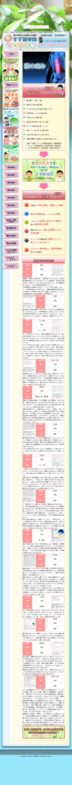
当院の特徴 (10, 751)
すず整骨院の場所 (57, 751)
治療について (20, 751)
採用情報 (67, 751)
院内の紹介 (30, 751)
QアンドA (46, 751)
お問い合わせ (36, 753)
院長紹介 (38, 751)
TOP (3, 751)
